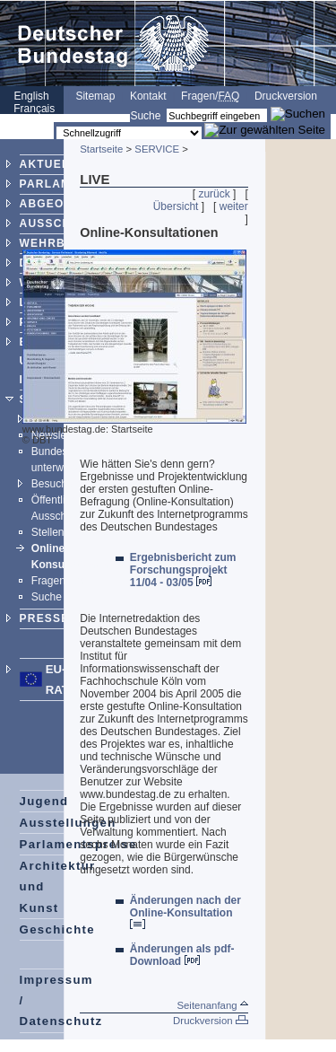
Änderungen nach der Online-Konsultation (185, 911)
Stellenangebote (70, 532)
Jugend (44, 801)
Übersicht (176, 206)
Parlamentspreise (78, 844)
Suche (145, 116)
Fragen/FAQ (60, 580)
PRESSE (45, 618)
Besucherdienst (68, 484)
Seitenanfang (212, 1005)
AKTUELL (48, 164)
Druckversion (285, 96)
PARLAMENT (58, 184)
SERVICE (156, 149)
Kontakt (148, 96)
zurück (213, 194)
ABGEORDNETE (68, 203)
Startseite (101, 149)
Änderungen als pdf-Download (182, 955)
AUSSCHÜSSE (62, 223)
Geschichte (57, 929)
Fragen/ (210, 96)
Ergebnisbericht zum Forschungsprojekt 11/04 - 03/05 (183, 570)
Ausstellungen (68, 822)
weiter (234, 206)
